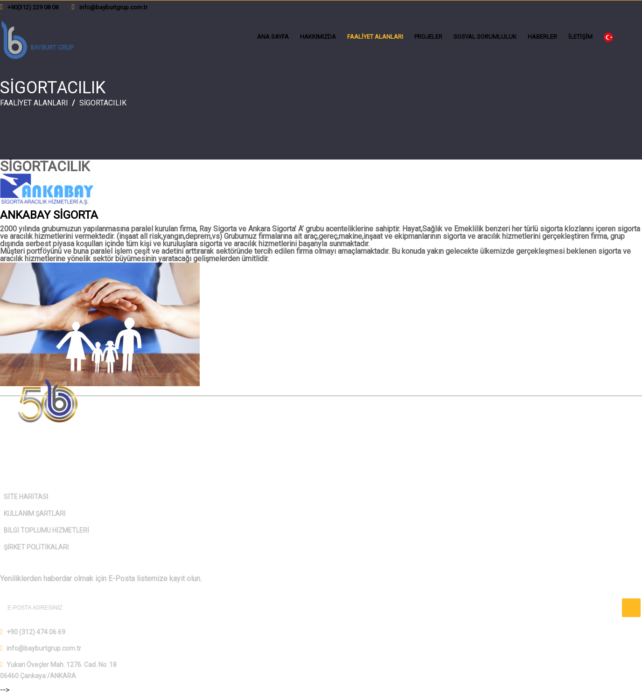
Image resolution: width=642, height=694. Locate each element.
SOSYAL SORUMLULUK (485, 36)
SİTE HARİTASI (26, 496)
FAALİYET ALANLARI (375, 36)
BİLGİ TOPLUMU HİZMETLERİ (46, 530)
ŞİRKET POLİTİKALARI (36, 547)
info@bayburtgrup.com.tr (113, 7)
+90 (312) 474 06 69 (36, 632)
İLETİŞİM (580, 36)
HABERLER (542, 36)
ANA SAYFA (273, 36)
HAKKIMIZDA (318, 36)
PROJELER (428, 36)
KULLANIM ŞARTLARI (34, 513)
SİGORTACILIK (52, 87)
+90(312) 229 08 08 (32, 7)
